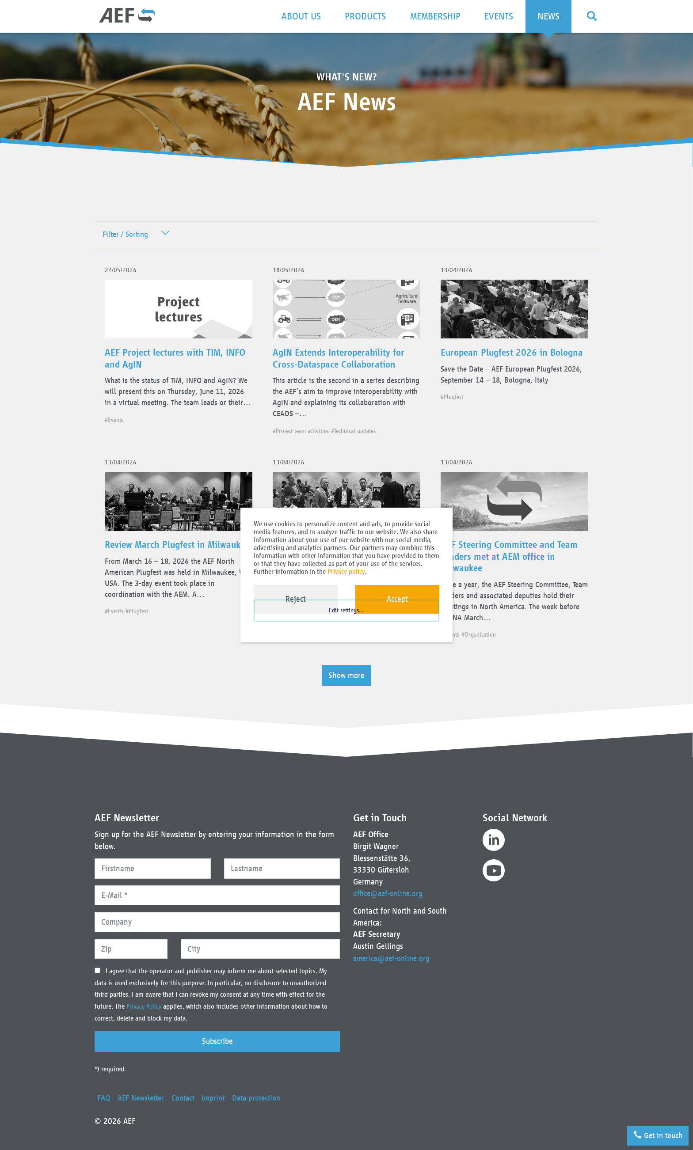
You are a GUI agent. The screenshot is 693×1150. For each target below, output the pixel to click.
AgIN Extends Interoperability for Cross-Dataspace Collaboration (339, 370)
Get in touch (653, 1132)
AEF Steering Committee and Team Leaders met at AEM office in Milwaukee (511, 581)
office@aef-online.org (389, 893)
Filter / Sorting (127, 235)
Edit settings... (346, 622)
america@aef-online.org (393, 958)
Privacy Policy (146, 1006)
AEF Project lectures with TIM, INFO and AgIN (171, 364)
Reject (296, 598)
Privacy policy (346, 571)
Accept (397, 598)
